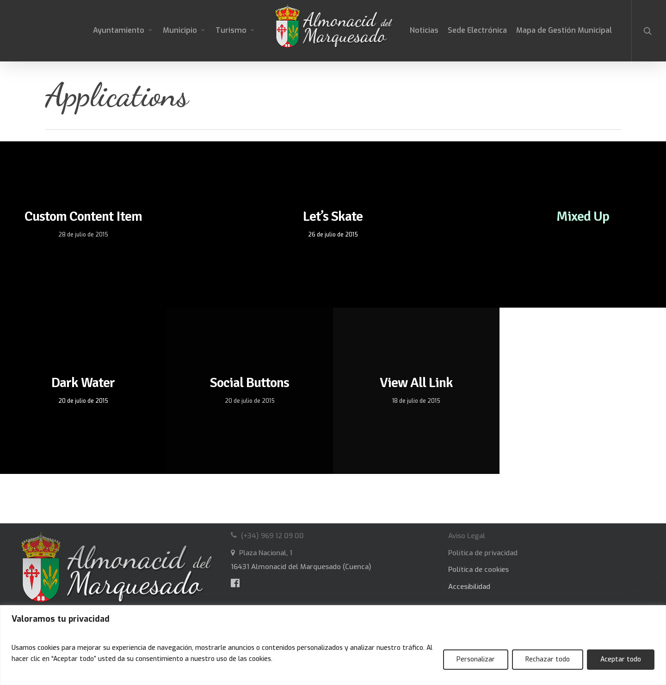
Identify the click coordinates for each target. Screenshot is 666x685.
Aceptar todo (620, 659)
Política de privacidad (483, 553)
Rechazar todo (547, 659)
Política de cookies (478, 569)
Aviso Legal (466, 535)
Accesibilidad (469, 586)
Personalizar (475, 659)
